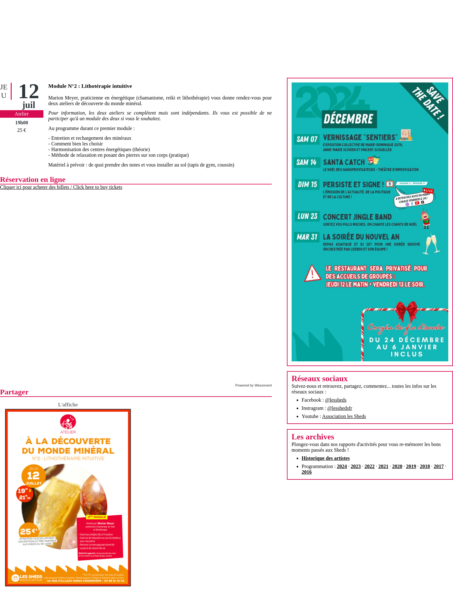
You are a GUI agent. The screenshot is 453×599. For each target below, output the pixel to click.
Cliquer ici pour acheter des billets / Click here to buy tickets (61, 187)
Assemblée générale (226, 575)
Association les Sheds (344, 416)
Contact (270, 589)
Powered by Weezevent (253, 385)
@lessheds (335, 400)
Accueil (182, 589)
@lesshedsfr (339, 408)
